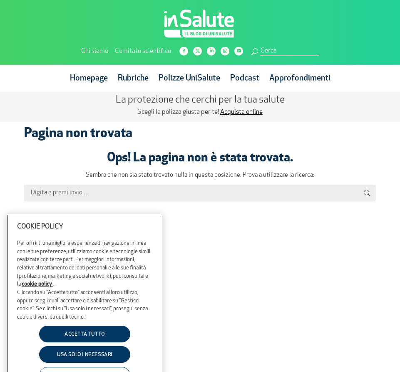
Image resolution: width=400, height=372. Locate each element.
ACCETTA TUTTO (85, 348)
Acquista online (241, 112)
